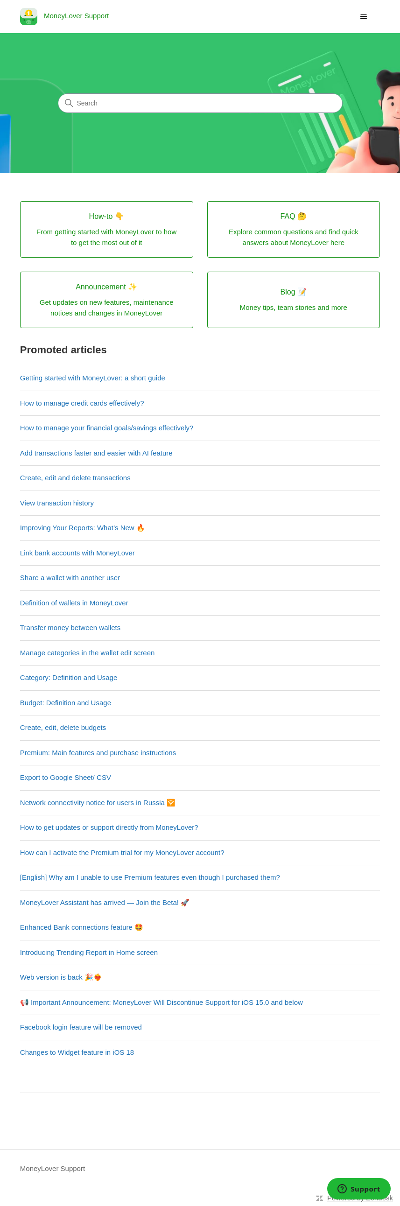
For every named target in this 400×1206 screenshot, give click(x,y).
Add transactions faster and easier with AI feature (96, 453)
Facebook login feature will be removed (81, 1027)
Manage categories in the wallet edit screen (87, 653)
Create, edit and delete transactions (75, 478)
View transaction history (57, 503)
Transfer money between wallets (70, 627)
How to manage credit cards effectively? (82, 403)
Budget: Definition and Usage (65, 703)
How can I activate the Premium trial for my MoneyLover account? (122, 852)
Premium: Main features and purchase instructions (98, 753)
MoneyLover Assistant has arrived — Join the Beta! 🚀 (104, 902)
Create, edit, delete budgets (63, 727)
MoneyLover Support (52, 1168)
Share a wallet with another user (70, 578)
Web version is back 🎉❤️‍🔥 (61, 977)
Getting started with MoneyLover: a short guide (92, 378)
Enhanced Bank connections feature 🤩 (81, 927)
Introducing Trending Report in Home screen (89, 952)
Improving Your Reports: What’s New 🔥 (82, 528)
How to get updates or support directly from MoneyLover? (109, 827)
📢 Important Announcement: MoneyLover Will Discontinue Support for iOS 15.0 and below (161, 1002)
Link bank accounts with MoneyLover (77, 553)
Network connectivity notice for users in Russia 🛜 (97, 802)
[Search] (200, 103)
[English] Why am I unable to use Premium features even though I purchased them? (150, 877)
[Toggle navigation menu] (363, 16)
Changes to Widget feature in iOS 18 (77, 1052)
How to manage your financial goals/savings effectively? (107, 428)
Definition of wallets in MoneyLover (74, 603)
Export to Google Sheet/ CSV (65, 777)
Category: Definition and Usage (68, 677)
